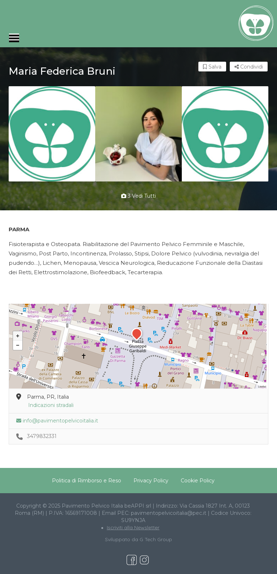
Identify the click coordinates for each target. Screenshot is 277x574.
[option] (52, 133)
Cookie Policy (198, 480)
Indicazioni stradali (51, 405)
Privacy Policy (150, 480)
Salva (212, 66)
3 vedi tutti (138, 196)
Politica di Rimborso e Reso (86, 480)
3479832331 (42, 436)
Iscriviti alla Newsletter (133, 527)
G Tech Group (156, 539)
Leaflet (262, 386)
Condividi (248, 66)
